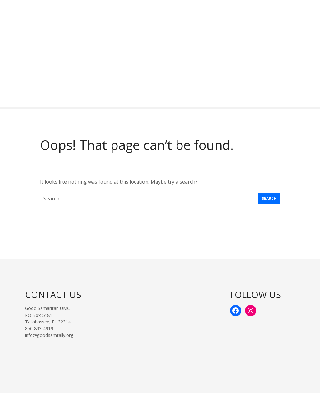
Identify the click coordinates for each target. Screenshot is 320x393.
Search (269, 198)
